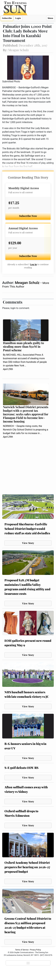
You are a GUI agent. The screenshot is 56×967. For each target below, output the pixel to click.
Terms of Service (22, 950)
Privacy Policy (35, 950)
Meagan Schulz (27, 283)
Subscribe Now (28, 216)
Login (18, 18)
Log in (33, 264)
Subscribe (7, 18)
